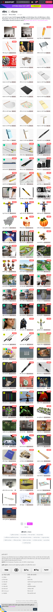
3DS (33, 20)
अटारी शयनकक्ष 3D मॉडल (42, 359)
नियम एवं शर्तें (30, 591)
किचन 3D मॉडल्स (31, 534)
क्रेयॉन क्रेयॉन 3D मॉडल (7, 402)
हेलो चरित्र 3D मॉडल (23, 417)
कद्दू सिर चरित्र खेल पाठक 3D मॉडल (26, 213)
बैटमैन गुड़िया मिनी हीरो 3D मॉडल (26, 330)
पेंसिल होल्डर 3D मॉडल (41, 169)
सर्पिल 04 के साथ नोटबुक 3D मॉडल (26, 96)
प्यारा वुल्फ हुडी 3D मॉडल (24, 286)
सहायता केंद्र (30, 579)
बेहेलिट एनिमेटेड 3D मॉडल (41, 402)
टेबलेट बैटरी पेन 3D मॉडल (41, 140)
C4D (38, 20)
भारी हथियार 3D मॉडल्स (37, 540)
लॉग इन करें (42, 2)
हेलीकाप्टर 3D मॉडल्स (26, 540)
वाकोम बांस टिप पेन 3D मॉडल (8, 169)
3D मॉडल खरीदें (6, 575)
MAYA (46, 20)
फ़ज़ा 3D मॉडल (5, 446)
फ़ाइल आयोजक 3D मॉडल (41, 475)
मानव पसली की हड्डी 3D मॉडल (8, 373)
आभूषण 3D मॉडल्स (45, 537)
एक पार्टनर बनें (4, 588)
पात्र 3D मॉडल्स (23, 534)
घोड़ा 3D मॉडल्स (39, 534)
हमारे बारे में (4, 554)
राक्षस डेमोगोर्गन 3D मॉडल (41, 242)
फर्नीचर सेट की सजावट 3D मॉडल (43, 228)
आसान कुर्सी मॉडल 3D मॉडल (8, 519)
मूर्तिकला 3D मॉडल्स (14, 534)
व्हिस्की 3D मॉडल (40, 446)
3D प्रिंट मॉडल (5, 579)
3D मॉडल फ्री (4, 582)
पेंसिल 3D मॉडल (23, 169)
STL (36, 20)
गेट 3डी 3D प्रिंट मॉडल (24, 359)
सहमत (35, 609)
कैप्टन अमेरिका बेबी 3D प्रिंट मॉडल (43, 286)
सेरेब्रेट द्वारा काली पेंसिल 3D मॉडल (9, 198)
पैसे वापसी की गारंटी (32, 593)
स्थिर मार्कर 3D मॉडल (23, 373)
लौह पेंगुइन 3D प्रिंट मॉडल (41, 300)
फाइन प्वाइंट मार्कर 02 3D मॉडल (9, 344)
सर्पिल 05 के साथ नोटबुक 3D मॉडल (26, 82)
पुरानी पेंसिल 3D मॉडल (41, 184)
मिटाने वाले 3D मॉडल (23, 446)
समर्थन (29, 577)
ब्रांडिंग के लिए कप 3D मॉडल (8, 490)
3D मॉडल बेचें (4, 586)
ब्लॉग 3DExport (5, 591)
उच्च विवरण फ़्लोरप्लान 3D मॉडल (26, 461)
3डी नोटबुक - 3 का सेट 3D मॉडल (26, 505)
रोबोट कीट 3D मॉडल (41, 388)
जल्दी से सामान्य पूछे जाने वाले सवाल (35, 582)
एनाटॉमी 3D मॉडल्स (26, 543)
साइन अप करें (49, 2)
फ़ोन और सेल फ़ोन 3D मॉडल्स (25, 537)
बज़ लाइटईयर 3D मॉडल (7, 417)
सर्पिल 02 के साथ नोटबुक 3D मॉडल (26, 125)
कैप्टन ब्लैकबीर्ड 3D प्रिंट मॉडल (25, 315)
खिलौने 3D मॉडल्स (7, 540)
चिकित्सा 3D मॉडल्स (17, 540)
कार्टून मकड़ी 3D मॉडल (7, 359)
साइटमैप (35, 602)
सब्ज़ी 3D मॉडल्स (36, 537)
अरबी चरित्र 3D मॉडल (41, 432)
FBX (31, 20)
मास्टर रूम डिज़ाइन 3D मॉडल (25, 475)
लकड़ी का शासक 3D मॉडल (42, 461)
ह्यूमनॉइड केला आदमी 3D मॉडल (42, 330)
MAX (25, 20)
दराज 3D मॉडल (22, 432)
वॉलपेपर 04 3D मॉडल (24, 38)
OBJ (28, 20)
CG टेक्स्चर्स (4, 584)
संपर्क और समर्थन (32, 575)
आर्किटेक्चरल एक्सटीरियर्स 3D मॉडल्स (11, 537)
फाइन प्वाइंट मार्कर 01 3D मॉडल (26, 344)
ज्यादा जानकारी (12, 606)
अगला (30, 524)
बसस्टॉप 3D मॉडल (23, 490)
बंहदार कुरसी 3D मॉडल (7, 228)
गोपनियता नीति (31, 588)
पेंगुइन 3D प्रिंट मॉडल (6, 315)
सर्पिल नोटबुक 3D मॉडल (7, 461)
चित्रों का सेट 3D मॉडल (24, 242)
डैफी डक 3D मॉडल (23, 402)
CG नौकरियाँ (4, 593)
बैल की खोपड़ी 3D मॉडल (7, 388)
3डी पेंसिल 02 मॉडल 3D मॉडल (25, 198)
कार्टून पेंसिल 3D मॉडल (41, 38)
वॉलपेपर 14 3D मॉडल (7, 38)
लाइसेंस (29, 584)
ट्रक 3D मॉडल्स (46, 540)
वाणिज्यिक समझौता (32, 586)
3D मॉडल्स (4, 577)
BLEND (42, 20)
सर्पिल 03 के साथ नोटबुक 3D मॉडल (26, 111)
